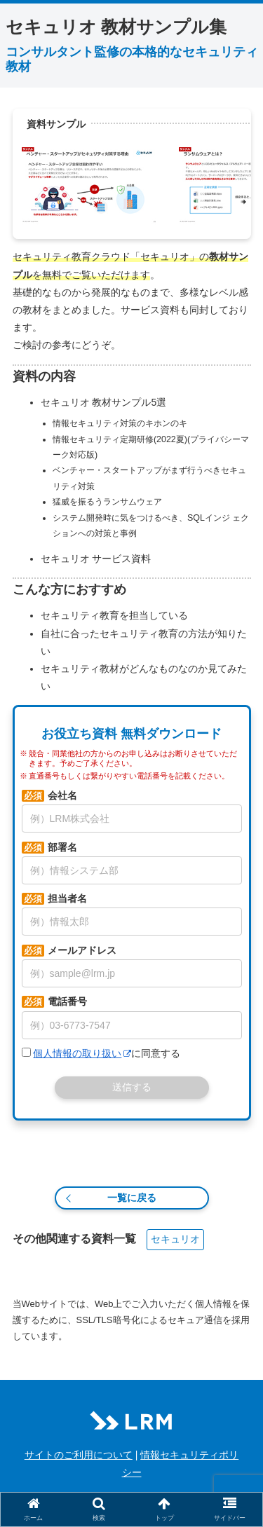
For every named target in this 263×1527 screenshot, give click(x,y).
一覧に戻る (131, 1197)
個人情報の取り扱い (82, 1053)
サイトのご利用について (79, 1454)
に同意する (101, 1053)
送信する (131, 1087)
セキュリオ (175, 1239)
